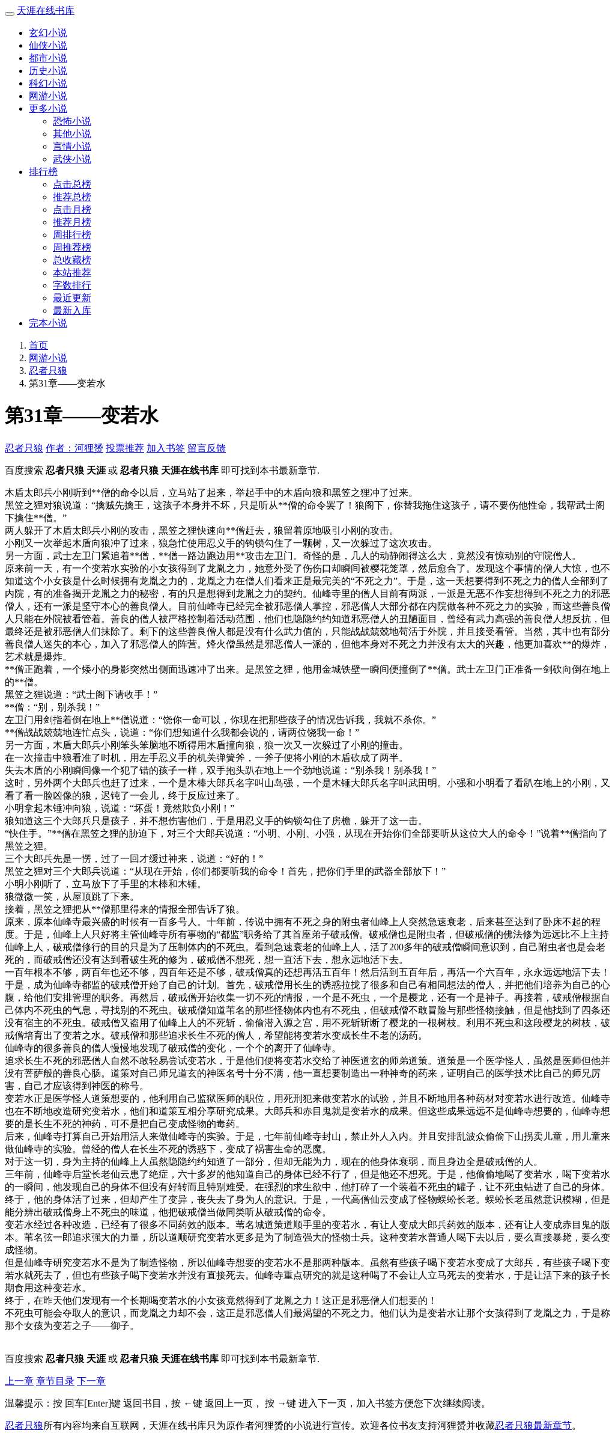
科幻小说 (48, 83)
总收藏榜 (72, 260)
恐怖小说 (72, 121)
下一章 (91, 1381)
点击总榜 (72, 184)
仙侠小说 (48, 45)
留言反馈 (206, 448)
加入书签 (166, 448)
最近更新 (72, 298)
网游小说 (48, 96)
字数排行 (72, 285)
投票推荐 (125, 448)
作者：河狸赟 (74, 448)
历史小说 (48, 71)
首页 (38, 345)
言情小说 (72, 146)
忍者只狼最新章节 (533, 1425)
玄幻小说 (48, 33)
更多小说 (48, 108)
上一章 (19, 1381)
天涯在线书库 (45, 10)
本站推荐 (72, 272)
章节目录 (55, 1381)
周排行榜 (72, 235)
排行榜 (43, 172)
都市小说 (48, 58)
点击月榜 (72, 209)
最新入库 (72, 310)
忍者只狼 (48, 370)
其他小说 (72, 134)
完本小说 (48, 323)
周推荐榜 (72, 247)
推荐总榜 (72, 197)
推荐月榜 (72, 222)
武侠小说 (72, 159)
